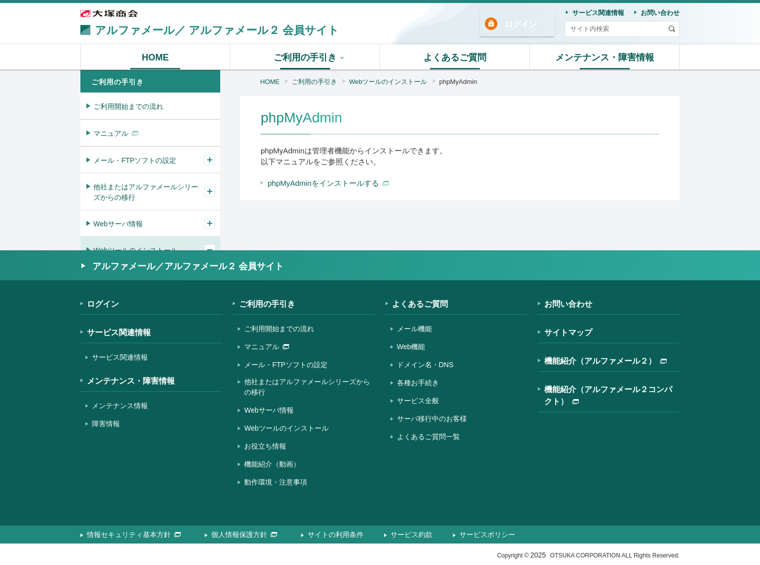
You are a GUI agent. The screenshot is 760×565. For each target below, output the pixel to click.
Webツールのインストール (388, 81)
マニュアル (115, 133)
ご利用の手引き (314, 81)
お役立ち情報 (265, 446)
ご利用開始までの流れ (128, 106)
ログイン (521, 24)
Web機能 (411, 347)
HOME (270, 81)
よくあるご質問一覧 (428, 437)
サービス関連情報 (119, 332)
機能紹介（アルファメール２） (605, 361)
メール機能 (414, 329)
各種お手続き (418, 383)
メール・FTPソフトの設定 (134, 160)
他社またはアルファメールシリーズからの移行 (145, 192)
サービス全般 (418, 401)
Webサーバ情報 (118, 224)
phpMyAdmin (458, 81)
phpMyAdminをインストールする (328, 183)
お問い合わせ (568, 304)
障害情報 (106, 424)
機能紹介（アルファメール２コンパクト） (608, 395)
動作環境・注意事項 (275, 482)
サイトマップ (568, 332)
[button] (305, 56)
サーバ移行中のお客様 (432, 419)
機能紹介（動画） (272, 464)
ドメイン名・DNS (425, 365)
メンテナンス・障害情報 (131, 381)
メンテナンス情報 (120, 406)
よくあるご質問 (420, 304)
